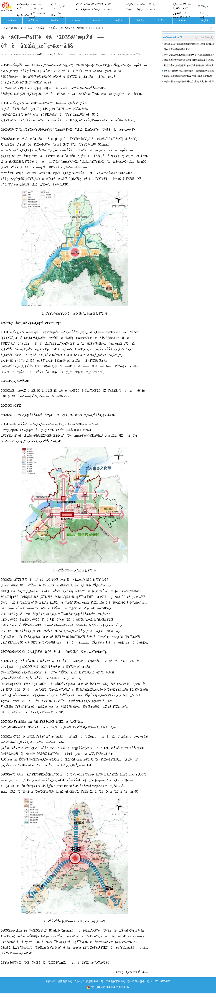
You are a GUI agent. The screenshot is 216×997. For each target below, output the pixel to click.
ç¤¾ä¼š (97, 20)
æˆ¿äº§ (129, 4)
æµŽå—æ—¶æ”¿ (60, 28)
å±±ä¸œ (60, 15)
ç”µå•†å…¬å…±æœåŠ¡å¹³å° (181, 15)
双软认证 (79, 981)
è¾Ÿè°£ (99, 4)
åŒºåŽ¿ (202, 6)
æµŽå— (33, 20)
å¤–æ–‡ (202, 15)
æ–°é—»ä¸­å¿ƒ (23, 6)
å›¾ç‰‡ (98, 9)
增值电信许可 (64, 981)
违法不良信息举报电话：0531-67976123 (149, 981)
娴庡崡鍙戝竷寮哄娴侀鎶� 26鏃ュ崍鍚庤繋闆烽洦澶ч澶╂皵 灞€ (188, 77)
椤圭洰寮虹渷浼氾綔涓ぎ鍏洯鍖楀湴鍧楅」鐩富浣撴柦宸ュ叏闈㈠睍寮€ (189, 66)
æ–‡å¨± (119, 20)
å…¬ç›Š (150, 9)
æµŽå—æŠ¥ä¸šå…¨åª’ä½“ (50, 54)
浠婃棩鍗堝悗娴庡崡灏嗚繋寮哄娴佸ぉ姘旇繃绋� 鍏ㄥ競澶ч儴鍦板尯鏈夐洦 (189, 45)
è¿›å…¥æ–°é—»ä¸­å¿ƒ (204, 37)
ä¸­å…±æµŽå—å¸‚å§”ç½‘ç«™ (182, 6)
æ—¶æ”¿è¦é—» (82, 28)
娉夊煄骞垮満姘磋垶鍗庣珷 (177, 49)
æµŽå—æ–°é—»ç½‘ (37, 15)
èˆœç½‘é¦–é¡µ (10, 28)
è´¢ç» (129, 9)
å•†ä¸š (140, 9)
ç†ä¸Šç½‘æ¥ (84, 9)
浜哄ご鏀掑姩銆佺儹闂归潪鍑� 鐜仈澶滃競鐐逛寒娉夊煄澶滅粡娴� (189, 55)
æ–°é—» (11, 20)
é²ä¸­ (152, 4)
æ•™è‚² (107, 9)
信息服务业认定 (94, 981)
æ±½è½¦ (141, 4)
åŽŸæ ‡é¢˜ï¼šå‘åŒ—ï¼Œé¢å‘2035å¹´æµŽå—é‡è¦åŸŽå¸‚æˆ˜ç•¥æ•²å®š (55, 962)
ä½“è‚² (140, 20)
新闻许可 (51, 981)
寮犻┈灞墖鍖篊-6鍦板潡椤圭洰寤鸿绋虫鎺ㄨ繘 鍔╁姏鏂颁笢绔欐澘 (189, 82)
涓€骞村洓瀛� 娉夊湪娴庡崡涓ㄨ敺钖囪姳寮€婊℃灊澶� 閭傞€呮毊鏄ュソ (189, 71)
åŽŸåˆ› (54, 15)
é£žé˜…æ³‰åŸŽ (85, 4)
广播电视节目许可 (115, 981)
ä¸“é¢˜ (62, 6)
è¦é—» (53, 6)
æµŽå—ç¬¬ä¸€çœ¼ (37, 6)
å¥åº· (108, 4)
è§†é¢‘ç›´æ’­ (23, 15)
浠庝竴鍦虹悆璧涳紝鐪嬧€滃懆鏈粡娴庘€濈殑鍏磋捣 (189, 60)
